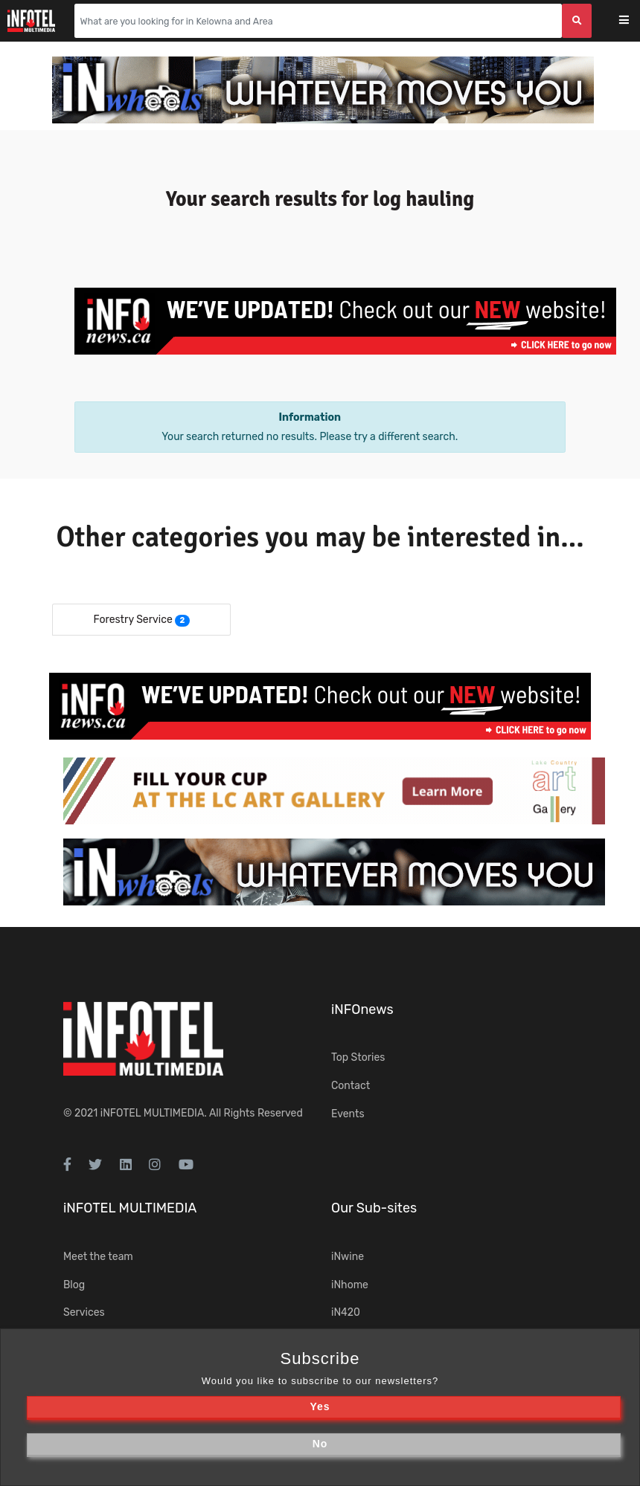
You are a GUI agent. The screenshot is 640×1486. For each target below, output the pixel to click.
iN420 (345, 1312)
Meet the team (98, 1256)
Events (348, 1114)
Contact (350, 1085)
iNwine (347, 1256)
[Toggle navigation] (633, 21)
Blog (74, 1285)
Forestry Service (132, 619)
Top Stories (358, 1057)
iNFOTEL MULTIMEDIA (152, 1113)
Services (84, 1312)
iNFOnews (362, 1009)
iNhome (349, 1285)
